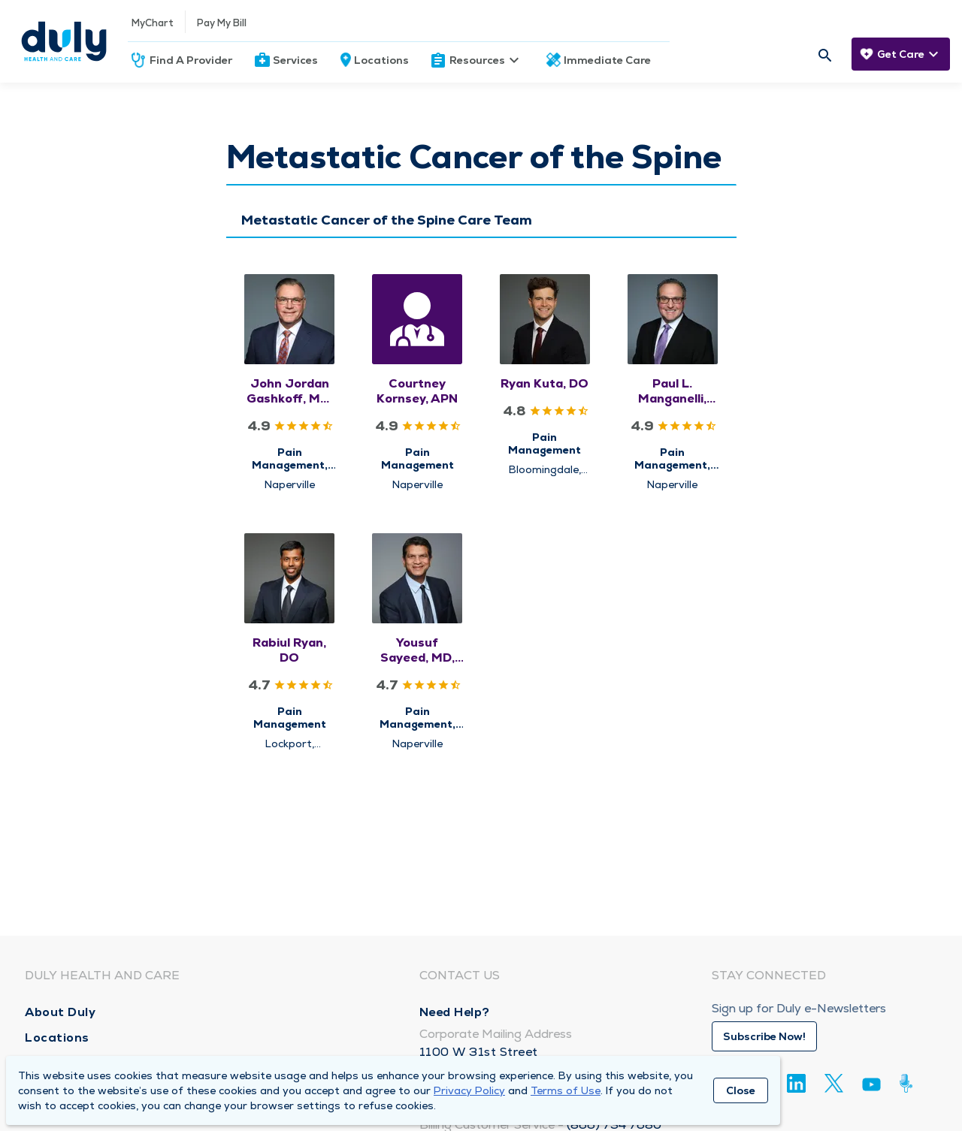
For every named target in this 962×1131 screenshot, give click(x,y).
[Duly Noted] (909, 1083)
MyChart (153, 23)
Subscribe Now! (764, 1036)
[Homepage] (64, 41)
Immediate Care (607, 60)
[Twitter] (833, 1083)
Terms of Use (565, 1090)
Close (740, 1090)
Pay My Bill (222, 23)
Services (295, 60)
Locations (381, 60)
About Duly (60, 1012)
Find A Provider (191, 60)
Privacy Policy (469, 1090)
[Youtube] (871, 1087)
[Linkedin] (796, 1083)
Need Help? (454, 1012)
